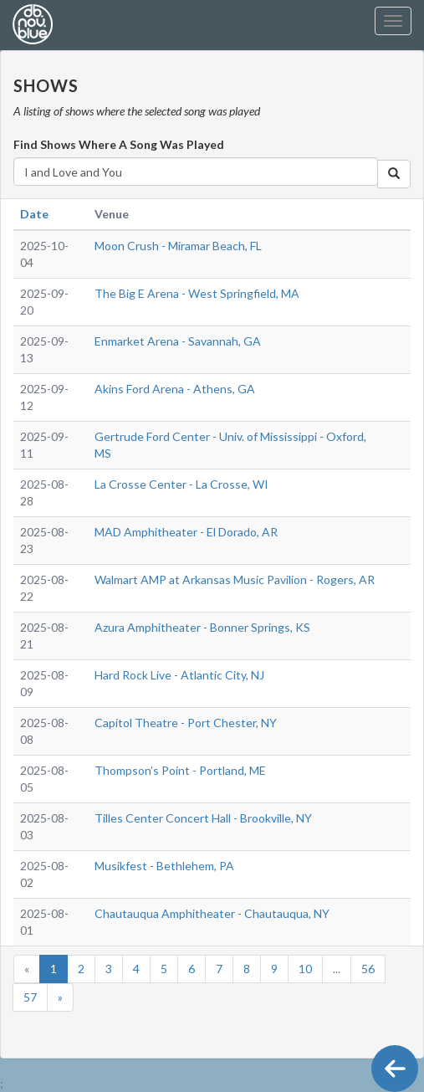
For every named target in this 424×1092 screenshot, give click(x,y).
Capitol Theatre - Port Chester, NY (186, 722)
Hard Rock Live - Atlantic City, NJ (179, 675)
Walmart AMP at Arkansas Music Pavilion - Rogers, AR (235, 579)
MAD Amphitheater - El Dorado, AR (186, 532)
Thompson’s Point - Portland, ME (180, 770)
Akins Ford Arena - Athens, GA (175, 389)
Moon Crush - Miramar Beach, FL (178, 245)
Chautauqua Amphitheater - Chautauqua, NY (212, 913)
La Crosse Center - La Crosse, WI (181, 484)
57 (30, 997)
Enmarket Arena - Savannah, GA (178, 341)
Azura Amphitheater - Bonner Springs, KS (202, 627)
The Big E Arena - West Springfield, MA (197, 293)
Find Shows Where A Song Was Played (118, 144)
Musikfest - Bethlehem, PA (164, 866)
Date (34, 214)
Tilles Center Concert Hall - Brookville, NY (203, 818)
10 (305, 968)
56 (368, 968)
